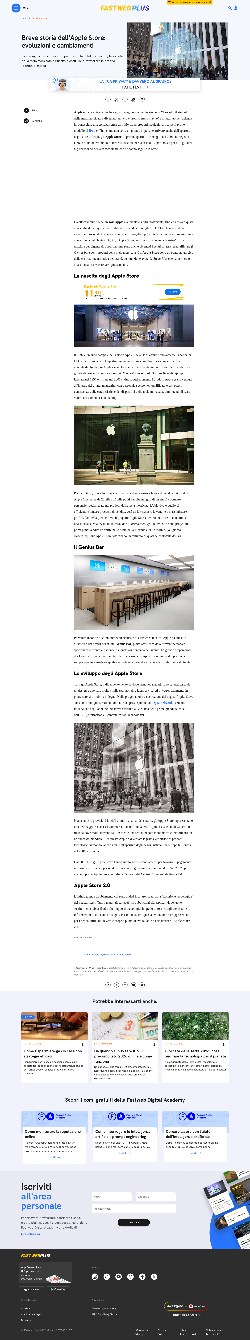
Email (142, 99)
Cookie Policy (162, 1332)
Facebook (125, 99)
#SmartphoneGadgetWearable (99, 954)
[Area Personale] (235, 8)
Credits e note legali (31, 1314)
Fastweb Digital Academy (104, 1308)
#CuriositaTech (124, 954)
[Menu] (20, 8)
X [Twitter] (116, 99)
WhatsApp (133, 99)
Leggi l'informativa (30, 1233)
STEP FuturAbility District (104, 1314)
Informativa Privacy (141, 1332)
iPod (92, 130)
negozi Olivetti (162, 702)
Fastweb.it (26, 1320)
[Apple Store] (31, 1289)
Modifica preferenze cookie (186, 1332)
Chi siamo (26, 1308)
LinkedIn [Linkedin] (108, 99)
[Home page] (125, 8)
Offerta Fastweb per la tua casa (190, 2)
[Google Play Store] (58, 1289)
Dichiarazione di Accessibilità (215, 1332)
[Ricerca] (230, 8)
